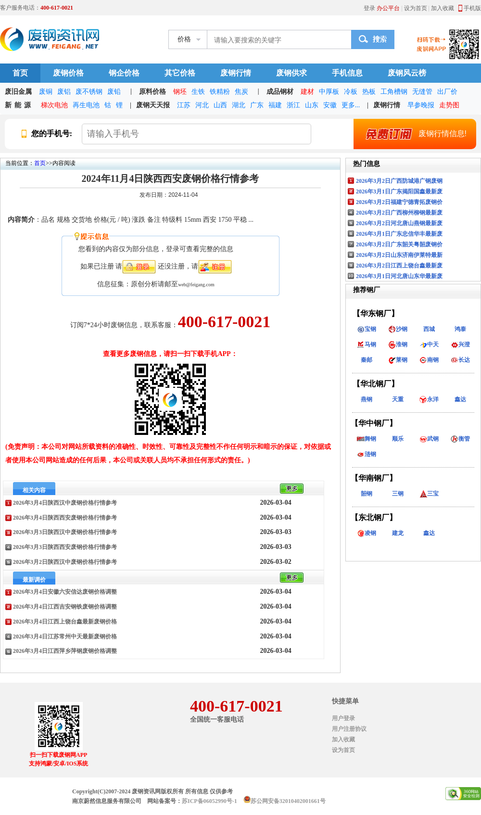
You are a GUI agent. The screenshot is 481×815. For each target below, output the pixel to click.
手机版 (472, 8)
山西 (220, 105)
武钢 (429, 438)
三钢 (398, 493)
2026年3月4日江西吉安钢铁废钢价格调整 (65, 606)
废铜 (45, 91)
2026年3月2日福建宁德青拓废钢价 (399, 202)
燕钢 (366, 399)
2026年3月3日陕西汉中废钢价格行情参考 (65, 532)
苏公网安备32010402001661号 (288, 801)
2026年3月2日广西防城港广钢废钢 (399, 181)
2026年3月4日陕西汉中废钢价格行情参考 (65, 502)
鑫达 (460, 399)
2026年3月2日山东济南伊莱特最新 (399, 255)
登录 (369, 8)
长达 (460, 360)
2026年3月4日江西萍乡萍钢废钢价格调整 (65, 651)
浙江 (293, 105)
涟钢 (366, 454)
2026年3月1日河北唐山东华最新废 (399, 276)
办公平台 (388, 8)
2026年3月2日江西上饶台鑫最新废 (399, 265)
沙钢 (397, 329)
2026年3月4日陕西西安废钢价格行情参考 (65, 517)
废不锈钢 (89, 91)
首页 (20, 73)
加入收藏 (442, 8)
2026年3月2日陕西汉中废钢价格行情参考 (65, 562)
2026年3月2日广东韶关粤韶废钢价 (399, 244)
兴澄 (460, 344)
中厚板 (329, 91)
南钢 (429, 360)
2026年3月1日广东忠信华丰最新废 (399, 233)
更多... (351, 105)
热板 (369, 91)
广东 (257, 105)
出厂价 (447, 91)
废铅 (114, 91)
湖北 (238, 105)
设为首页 (415, 8)
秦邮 (366, 360)
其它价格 (180, 73)
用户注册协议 (349, 729)
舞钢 (366, 438)
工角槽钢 (393, 91)
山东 (311, 105)
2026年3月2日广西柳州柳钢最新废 (399, 212)
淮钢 (397, 344)
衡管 (460, 438)
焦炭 (241, 91)
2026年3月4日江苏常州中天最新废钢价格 (65, 636)
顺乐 (398, 438)
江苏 (183, 105)
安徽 (330, 105)
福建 (275, 105)
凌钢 (366, 533)
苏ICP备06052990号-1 (209, 801)
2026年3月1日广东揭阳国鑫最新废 (399, 191)
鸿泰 (460, 329)
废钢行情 (235, 73)
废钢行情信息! (412, 134)
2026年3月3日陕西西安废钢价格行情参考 (65, 547)
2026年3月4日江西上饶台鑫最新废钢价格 (65, 621)
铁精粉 (220, 91)
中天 (429, 344)
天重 (398, 399)
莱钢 (397, 360)
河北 (202, 105)
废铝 (64, 91)
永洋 (429, 399)
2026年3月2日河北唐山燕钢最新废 (399, 223)
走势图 (449, 105)
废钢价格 (68, 73)
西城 (429, 329)
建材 (307, 91)
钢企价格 (124, 73)
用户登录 (343, 718)
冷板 (350, 91)
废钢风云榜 (407, 73)
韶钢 (366, 493)
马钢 (366, 344)
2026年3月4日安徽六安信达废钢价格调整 (65, 591)
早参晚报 (420, 105)
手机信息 (347, 73)
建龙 (398, 533)
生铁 (198, 91)
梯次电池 (54, 105)
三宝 (429, 493)
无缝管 (422, 91)
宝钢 (366, 329)
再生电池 (86, 105)
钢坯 (180, 91)
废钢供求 (291, 73)
